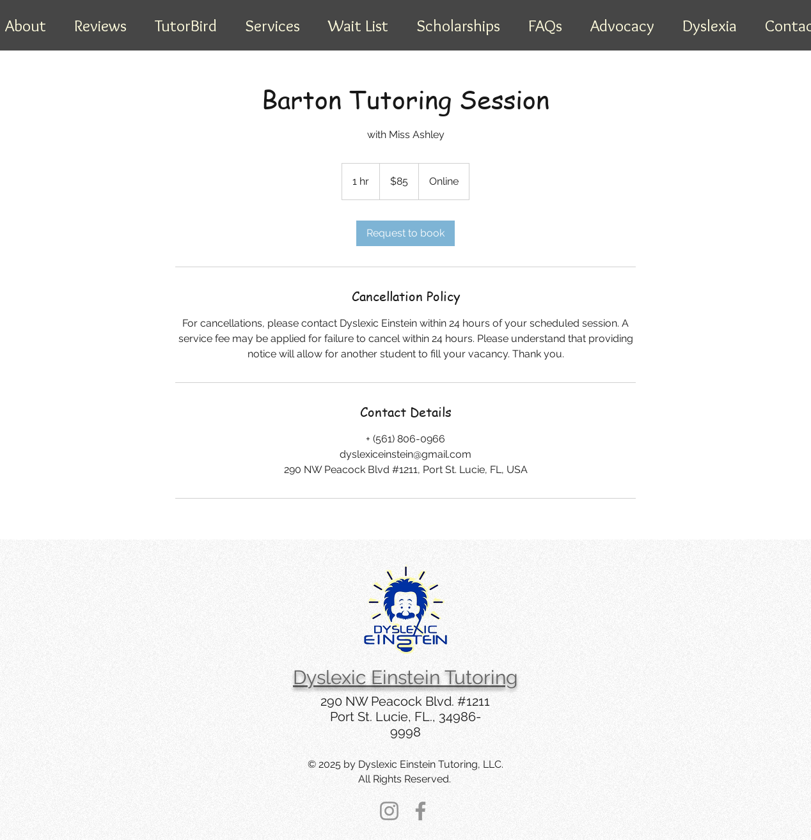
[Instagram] (389, 810)
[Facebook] (420, 810)
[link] (405, 233)
